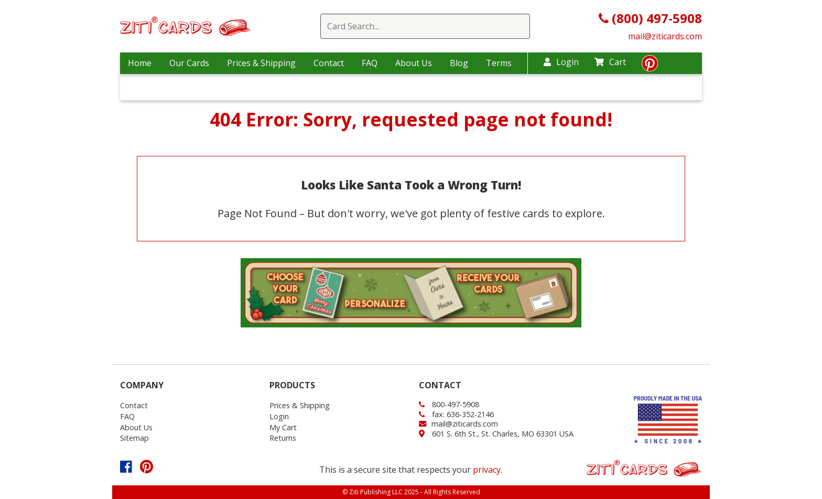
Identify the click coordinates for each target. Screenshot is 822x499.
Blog (459, 63)
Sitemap (134, 438)
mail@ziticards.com (665, 36)
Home (140, 63)
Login (561, 62)
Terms (499, 63)
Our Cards (189, 63)
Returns (282, 438)
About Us (413, 63)
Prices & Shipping (261, 63)
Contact (328, 63)
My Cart (283, 427)
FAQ (369, 63)
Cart (610, 62)
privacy (487, 469)
